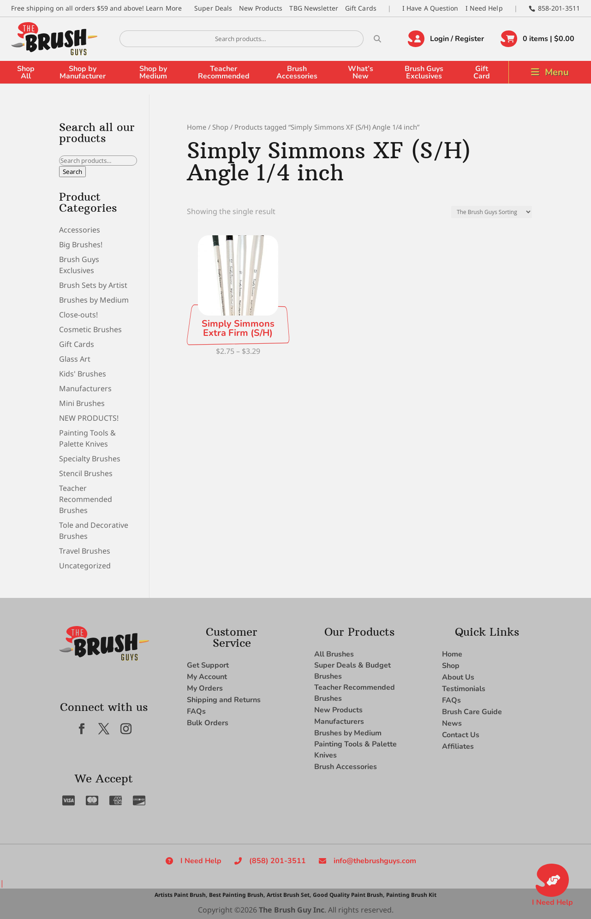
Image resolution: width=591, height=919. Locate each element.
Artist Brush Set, (289, 895)
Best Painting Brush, (237, 895)
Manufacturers (85, 388)
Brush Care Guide (472, 712)
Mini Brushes (82, 403)
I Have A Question (430, 8)
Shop (220, 126)
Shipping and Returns (224, 700)
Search (72, 171)
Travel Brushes (84, 551)
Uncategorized (85, 566)
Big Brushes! (80, 244)
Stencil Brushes (86, 473)
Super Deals (213, 8)
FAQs (196, 711)
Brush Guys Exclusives (424, 72)
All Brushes (334, 654)
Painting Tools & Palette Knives (355, 749)
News (452, 723)
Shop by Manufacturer (83, 72)
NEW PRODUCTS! (89, 418)
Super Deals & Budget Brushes (352, 670)
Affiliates (458, 746)
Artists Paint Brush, (181, 895)
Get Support (208, 665)
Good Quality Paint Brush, (348, 895)
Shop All (26, 72)
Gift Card (481, 72)
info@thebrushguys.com (375, 861)
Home (196, 126)
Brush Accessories (296, 72)
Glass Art (74, 359)
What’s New (360, 72)
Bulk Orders (207, 723)
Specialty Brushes (89, 459)
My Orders (205, 688)
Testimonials (463, 689)
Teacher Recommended (224, 72)
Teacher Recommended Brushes (85, 499)
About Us (458, 677)
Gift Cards (360, 8)
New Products (260, 8)
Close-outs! (78, 315)
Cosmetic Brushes (90, 329)
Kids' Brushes (82, 374)
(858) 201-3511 (277, 861)
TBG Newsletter (313, 8)
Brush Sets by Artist (93, 285)
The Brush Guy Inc (291, 910)
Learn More (164, 8)
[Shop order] (491, 212)
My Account (207, 677)
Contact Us (460, 735)
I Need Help (484, 8)
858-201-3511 (559, 8)
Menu (557, 72)
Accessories (79, 230)
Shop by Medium (153, 72)
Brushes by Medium (94, 300)
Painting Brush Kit (411, 895)
